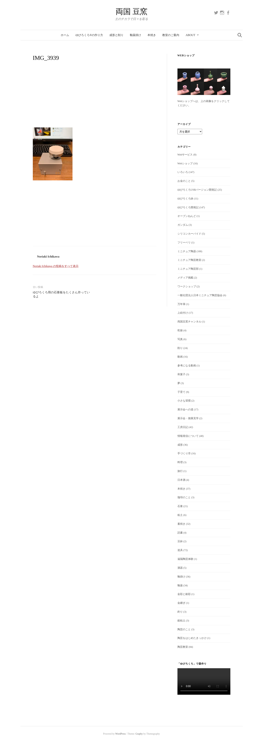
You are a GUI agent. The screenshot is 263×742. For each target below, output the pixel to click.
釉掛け (181, 576)
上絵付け (182, 312)
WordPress (120, 733)
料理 (180, 462)
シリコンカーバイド (189, 233)
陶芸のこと (184, 629)
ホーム (65, 35)
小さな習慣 (184, 400)
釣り (180, 611)
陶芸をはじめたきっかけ (192, 638)
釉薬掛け (135, 35)
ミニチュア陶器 (186, 251)
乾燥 (180, 330)
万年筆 (181, 304)
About (190, 35)
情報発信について (188, 436)
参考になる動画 (186, 365)
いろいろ (182, 172)
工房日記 (182, 427)
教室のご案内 (170, 35)
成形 (180, 444)
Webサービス (185, 154)
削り (180, 348)
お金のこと (184, 180)
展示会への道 (185, 409)
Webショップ (185, 163)
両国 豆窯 (131, 11)
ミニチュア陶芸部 (188, 268)
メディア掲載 (185, 277)
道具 (180, 550)
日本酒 (181, 479)
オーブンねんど (186, 216)
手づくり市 (184, 453)
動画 (180, 356)
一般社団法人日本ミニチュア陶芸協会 (199, 295)
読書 (180, 532)
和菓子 (181, 374)
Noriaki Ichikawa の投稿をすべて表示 (55, 266)
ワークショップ (186, 286)
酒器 (180, 567)
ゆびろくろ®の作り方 (89, 35)
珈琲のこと (184, 497)
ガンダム (182, 224)
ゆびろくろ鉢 (185, 198)
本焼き (151, 35)
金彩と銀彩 (184, 594)
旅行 (180, 471)
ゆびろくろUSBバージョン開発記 (197, 189)
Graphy (139, 733)
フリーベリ (184, 242)
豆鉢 (180, 541)
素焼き (181, 523)
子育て (181, 392)
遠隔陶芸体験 (185, 559)
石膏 (180, 506)
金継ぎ (181, 603)
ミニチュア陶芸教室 (189, 260)
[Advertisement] (94, 98)
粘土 (180, 515)
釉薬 (180, 585)
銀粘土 (181, 620)
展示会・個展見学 (188, 418)
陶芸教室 (182, 646)
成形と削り (116, 35)
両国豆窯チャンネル (189, 321)
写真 (180, 339)
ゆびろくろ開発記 (188, 207)
